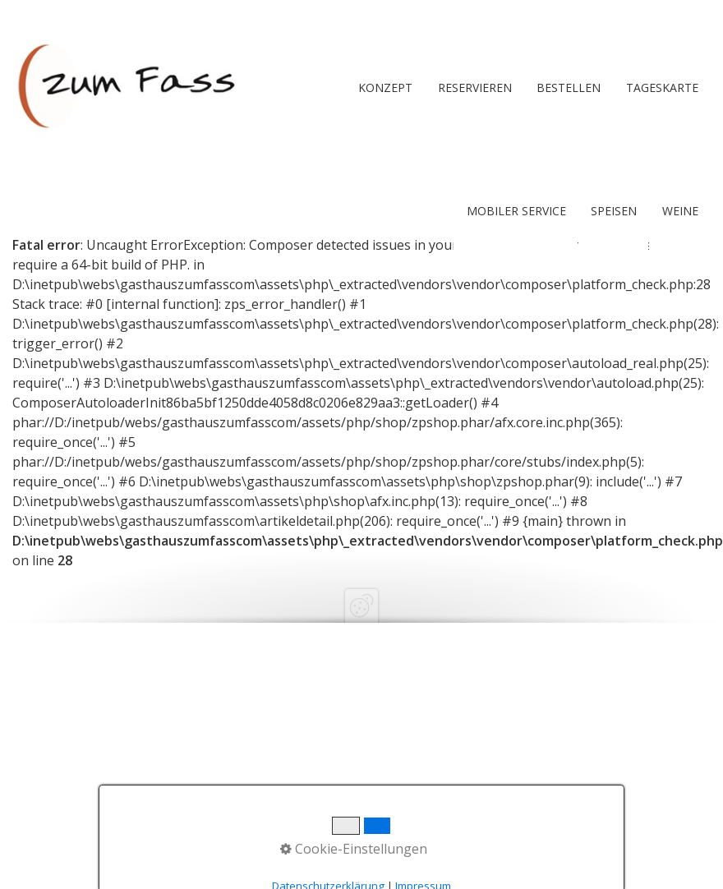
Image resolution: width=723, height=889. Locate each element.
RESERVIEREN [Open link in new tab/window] (475, 87)
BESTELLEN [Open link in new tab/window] (568, 87)
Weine (680, 211)
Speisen (614, 211)
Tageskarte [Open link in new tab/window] (662, 87)
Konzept (385, 87)
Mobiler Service (516, 211)
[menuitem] (384, 88)
